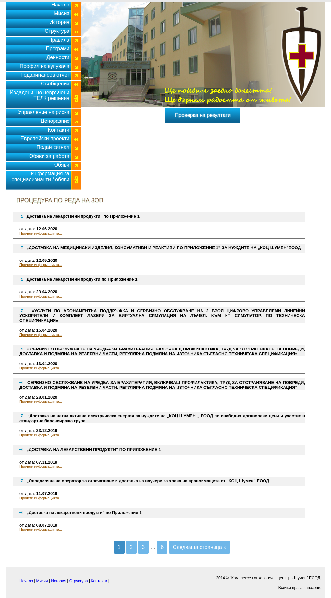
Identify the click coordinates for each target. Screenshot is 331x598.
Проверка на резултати (203, 115)
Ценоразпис (55, 121)
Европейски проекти (44, 138)
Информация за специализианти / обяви (40, 176)
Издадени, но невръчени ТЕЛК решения (39, 95)
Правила (58, 40)
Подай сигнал (52, 147)
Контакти (58, 130)
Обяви (61, 165)
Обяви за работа (49, 156)
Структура (57, 31)
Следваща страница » (200, 547)
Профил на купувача (44, 66)
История (59, 22)
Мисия (61, 13)
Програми (57, 48)
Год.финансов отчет (45, 75)
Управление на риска (43, 112)
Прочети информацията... (40, 233)
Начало (60, 4)
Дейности (57, 57)
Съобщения (55, 83)
